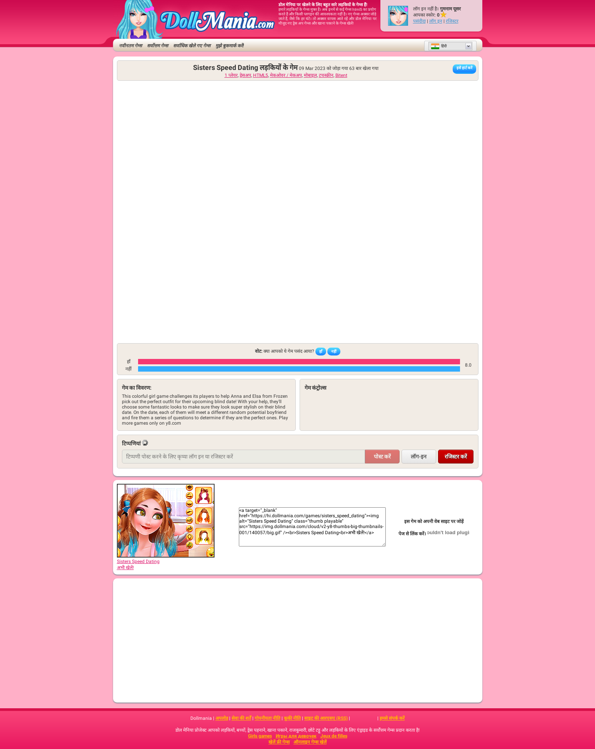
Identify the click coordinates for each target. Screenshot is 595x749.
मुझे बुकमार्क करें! (229, 45)
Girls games (260, 736)
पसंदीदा (419, 21)
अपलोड (221, 718)
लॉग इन (435, 21)
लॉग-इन (419, 456)
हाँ (320, 351)
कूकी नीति (292, 718)
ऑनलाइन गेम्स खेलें (310, 742)
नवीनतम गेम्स (130, 45)
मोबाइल (310, 75)
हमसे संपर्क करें (392, 718)
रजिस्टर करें (456, 456)
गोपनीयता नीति (267, 718)
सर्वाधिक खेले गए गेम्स (191, 45)
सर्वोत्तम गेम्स (157, 45)
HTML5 (260, 75)
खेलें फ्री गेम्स (279, 742)
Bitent (341, 75)
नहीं (334, 351)
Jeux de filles (333, 736)
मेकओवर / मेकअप (286, 75)
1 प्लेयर (231, 75)
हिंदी (439, 46)
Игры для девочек (296, 736)
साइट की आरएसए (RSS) (326, 718)
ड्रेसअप (245, 75)
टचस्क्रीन (326, 75)
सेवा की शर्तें (241, 718)
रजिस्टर (452, 21)
